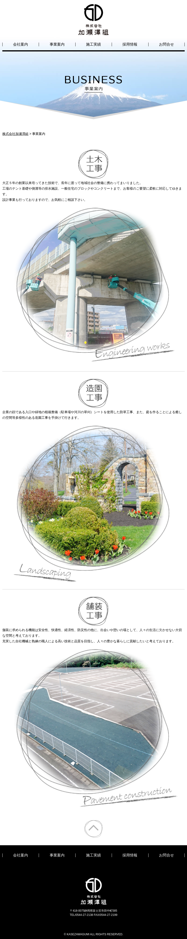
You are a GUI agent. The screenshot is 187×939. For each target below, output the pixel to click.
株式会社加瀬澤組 (93, 31)
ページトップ (93, 829)
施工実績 (93, 44)
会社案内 (20, 44)
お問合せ (166, 44)
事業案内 (57, 44)
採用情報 (129, 44)
